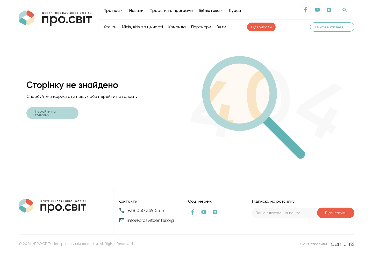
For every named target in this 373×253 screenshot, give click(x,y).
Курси (235, 10)
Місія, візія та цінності (142, 26)
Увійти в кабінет (332, 27)
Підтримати (261, 27)
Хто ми (110, 26)
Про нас (112, 10)
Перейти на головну (45, 113)
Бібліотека (209, 10)
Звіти (221, 26)
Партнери (201, 26)
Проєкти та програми (171, 10)
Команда (177, 26)
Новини (136, 10)
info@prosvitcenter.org (150, 220)
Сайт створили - (327, 244)
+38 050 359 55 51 (146, 210)
